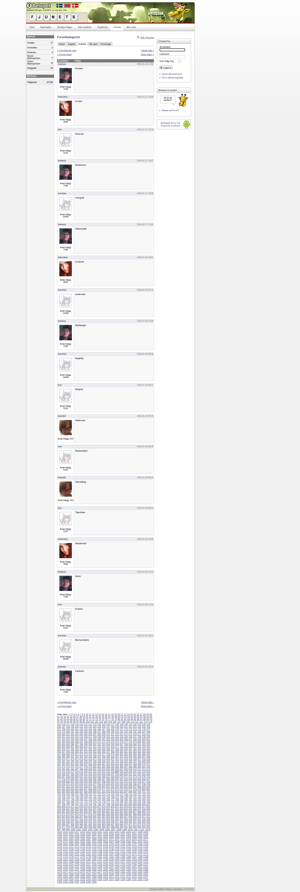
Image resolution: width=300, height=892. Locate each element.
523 (99, 772)
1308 (93, 877)
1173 (145, 854)
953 (144, 822)
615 (135, 782)
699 (135, 792)
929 (130, 819)
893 (63, 817)
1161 (76, 854)
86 (138, 719)
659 (144, 787)
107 (119, 722)
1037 (99, 834)
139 (72, 727)
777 (108, 802)
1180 (93, 857)
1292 (93, 874)
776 (103, 802)
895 (72, 817)
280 (139, 742)
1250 (128, 867)
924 (108, 819)
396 (94, 757)
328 (72, 749)
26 (138, 714)
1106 (128, 844)
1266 (128, 869)
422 (117, 759)
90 (151, 719)
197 (144, 732)
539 (77, 774)
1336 (71, 882)
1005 (101, 829)
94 (68, 722)
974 (144, 824)
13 (96, 714)
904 (112, 817)
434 (77, 762)
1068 (93, 839)
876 (81, 814)
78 (112, 719)
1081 (76, 842)
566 (103, 777)
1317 (145, 877)
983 (90, 827)
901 (99, 817)
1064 (71, 839)
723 (148, 794)
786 (148, 802)
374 (90, 754)
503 (103, 769)
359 (117, 752)
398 (103, 757)
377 (103, 754)
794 (90, 804)
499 (86, 769)
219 (148, 734)
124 (99, 724)
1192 (71, 859)
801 (121, 804)
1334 (59, 882)
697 (126, 792)
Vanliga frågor (64, 27)
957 (68, 824)
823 (126, 807)
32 (61, 717)
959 (77, 824)
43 (96, 717)
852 (68, 812)
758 (117, 799)
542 (90, 774)
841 (112, 809)
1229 (99, 864)
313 (99, 747)
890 (144, 814)
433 (72, 762)
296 (117, 744)
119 (77, 724)
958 (72, 824)
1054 (105, 837)
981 (81, 827)
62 (61, 719)
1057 (122, 837)
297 (121, 744)
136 (59, 727)
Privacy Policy (157, 889)
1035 (88, 834)
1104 (116, 844)
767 (63, 802)
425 (130, 759)
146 (103, 727)
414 (81, 759)
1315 (134, 877)
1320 (71, 879)
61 (58, 719)
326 (63, 749)
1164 (93, 854)
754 (99, 799)
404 (130, 757)
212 (117, 734)
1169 (122, 854)
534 (148, 772)
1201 (122, 859)
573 (135, 777)
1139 (134, 849)
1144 (71, 852)
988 (112, 827)
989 (117, 827)
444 (121, 762)
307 (72, 747)
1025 (122, 832)
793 (86, 804)
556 (59, 777)
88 (144, 719)
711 (94, 794)
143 (90, 727)
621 (68, 784)
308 (77, 747)
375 (94, 754)
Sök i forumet (147, 37)
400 (112, 757)
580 (72, 779)
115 (59, 724)
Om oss (177, 889)
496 (72, 769)
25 (135, 714)
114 (150, 722)
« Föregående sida (66, 50)
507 (121, 769)
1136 (116, 849)
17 (109, 714)
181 (72, 732)
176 (144, 729)
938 (77, 822)
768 (68, 802)
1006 (107, 829)
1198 (105, 859)
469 (139, 764)
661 (59, 789)
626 (90, 784)
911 (144, 817)
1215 (111, 862)
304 (59, 747)
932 (144, 819)
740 (130, 797)
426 (135, 759)
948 (121, 822)
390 (68, 757)
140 (77, 727)
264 (68, 742)
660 (148, 787)
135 (148, 724)
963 (94, 824)
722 (144, 794)
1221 (145, 862)
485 (117, 767)
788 (63, 804)
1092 (140, 842)
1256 (71, 869)
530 (130, 772)
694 (112, 792)
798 (108, 804)
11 (90, 714)
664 (72, 789)
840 (108, 809)
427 (139, 759)
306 (68, 747)
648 (94, 787)
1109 (145, 844)
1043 (134, 834)
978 (68, 827)
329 (77, 749)
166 (99, 729)
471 (148, 764)
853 (72, 812)
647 (90, 787)
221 (63, 737)
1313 (122, 877)
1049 (76, 837)
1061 (145, 837)
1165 (99, 854)
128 (117, 724)
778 (112, 802)
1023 (111, 832)
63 (65, 719)
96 (74, 722)
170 (117, 729)
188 (103, 732)
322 (139, 747)
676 (126, 789)
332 (90, 749)
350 (77, 752)
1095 (65, 844)
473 (63, 767)
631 (112, 784)
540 (81, 774)
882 (108, 814)
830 (63, 809)
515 (63, 772)
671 (103, 789)
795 (94, 804)
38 (80, 717)
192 (121, 732)
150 (121, 727)
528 (121, 772)
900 (94, 817)
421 (112, 759)
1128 (71, 849)
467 (130, 764)
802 (126, 804)
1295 (111, 874)
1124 (140, 847)
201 (68, 734)
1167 (111, 854)
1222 (59, 864)
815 (90, 807)
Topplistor (102, 27)
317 (117, 747)
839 (103, 809)
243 (68, 739)
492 (148, 767)
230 (103, 737)
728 (77, 797)
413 (77, 759)
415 (86, 759)
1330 (128, 879)
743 (144, 797)
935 (63, 822)
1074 (128, 839)
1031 (65, 834)
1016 (71, 832)
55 (135, 717)
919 (86, 819)
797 (103, 804)
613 (126, 782)
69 (84, 719)
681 (148, 789)
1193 (76, 859)
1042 (128, 834)
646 (86, 787)
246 (81, 739)
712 (99, 794)
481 (99, 767)
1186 (128, 857)
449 (144, 762)
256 (126, 739)
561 (81, 777)
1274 (82, 872)
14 (99, 714)
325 (59, 749)
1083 (88, 842)
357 (108, 752)
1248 (116, 867)
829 (59, 809)
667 (86, 789)
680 (144, 789)
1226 (82, 864)
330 (81, 749)
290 (90, 744)
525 (108, 772)
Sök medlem (84, 27)
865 (126, 812)
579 (68, 779)
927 (121, 819)
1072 (116, 839)
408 (148, 757)
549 (121, 774)
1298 (128, 874)
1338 (82, 882)
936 (68, 822)
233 (117, 737)
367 (59, 754)
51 (122, 717)
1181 (99, 857)
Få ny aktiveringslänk (172, 77)
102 (97, 722)
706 (72, 794)
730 (86, 797)
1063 (65, 839)
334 (99, 749)
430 (59, 762)
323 (144, 747)
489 (135, 767)
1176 (71, 857)
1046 (59, 837)
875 (77, 814)
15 (102, 714)
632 (117, 784)
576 (148, 777)
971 (130, 824)
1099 (88, 844)
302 (144, 744)
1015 (65, 832)
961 (86, 824)
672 (108, 789)
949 (126, 822)
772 (86, 802)
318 (121, 747)
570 (121, 777)
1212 (93, 862)
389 (63, 757)
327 (68, 749)
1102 (105, 844)
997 (59, 829)
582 (81, 779)
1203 (134, 859)
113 (146, 722)
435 (81, 762)
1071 (111, 839)
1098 (82, 844)
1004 (95, 829)
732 (94, 797)
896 (77, 817)
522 (94, 772)
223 (72, 737)
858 (94, 812)
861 (108, 812)
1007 (113, 829)
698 (130, 792)
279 (135, 742)
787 (59, 804)
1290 (82, 874)
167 (103, 729)
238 (139, 737)
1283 (134, 872)
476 (77, 767)
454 (72, 764)
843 (121, 809)
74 (100, 719)
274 (112, 742)
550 (126, 774)
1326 (105, 879)
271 (99, 742)
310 (86, 747)
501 (94, 769)
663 (68, 789)
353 (90, 752)
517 (72, 772)
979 (72, 827)
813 (81, 807)
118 (72, 724)
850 (59, 812)
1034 (82, 834)
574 (139, 777)
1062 (59, 839)
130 (126, 724)
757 (112, 799)
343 (139, 749)
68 (80, 719)
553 (139, 774)
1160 (71, 854)
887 (130, 814)
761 (130, 799)
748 (72, 799)
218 (144, 734)
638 (144, 784)
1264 (116, 869)
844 (126, 809)
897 (81, 817)
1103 (111, 844)
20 (119, 714)
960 (81, 824)
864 (121, 812)
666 (81, 789)
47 (109, 717)
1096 (71, 844)
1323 (88, 879)
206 (90, 734)
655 (126, 787)
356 (103, 752)
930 (135, 819)
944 (103, 822)
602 (77, 782)
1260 (93, 869)
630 (108, 784)
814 (86, 807)
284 (63, 744)
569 (117, 777)
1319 (65, 879)
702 (148, 792)
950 (130, 822)
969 (121, 824)
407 (144, 757)
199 (59, 734)
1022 (105, 832)
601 (72, 782)
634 (126, 784)
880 (99, 814)
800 (117, 804)
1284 (140, 872)
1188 (140, 857)
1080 (71, 842)
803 (130, 804)
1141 (145, 849)
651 (108, 787)
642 (68, 787)
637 (139, 784)
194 (130, 732)
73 (96, 719)
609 (108, 782)
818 (103, 807)
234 (121, 737)
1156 (140, 852)
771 (81, 802)
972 (135, 824)
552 (135, 774)
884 (117, 814)
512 (144, 769)
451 (59, 764)
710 (90, 794)
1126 (59, 849)
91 (58, 722)
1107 (134, 844)
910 (139, 817)
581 (77, 779)
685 (72, 792)
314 (103, 747)
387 (148, 754)
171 (121, 729)
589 (112, 779)
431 (63, 762)
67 (77, 719)
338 (117, 749)
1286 (59, 874)
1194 (82, 859)
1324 (93, 879)
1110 (59, 847)
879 (94, 814)
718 (126, 794)
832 (72, 809)
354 (94, 752)
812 (77, 807)
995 (144, 827)
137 (63, 727)
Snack (62, 44)
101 (92, 722)
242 (63, 739)
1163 (88, 854)
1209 (76, 862)
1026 (128, 832)
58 (144, 717)
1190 (59, 859)
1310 (105, 877)
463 (112, 764)
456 (81, 764)
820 (112, 807)
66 (74, 719)
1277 (99, 872)
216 (135, 734)
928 (126, 819)
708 (81, 794)
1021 (99, 832)
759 (121, 799)
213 (121, 734)
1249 (122, 867)
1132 (93, 849)
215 (130, 734)
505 (112, 769)
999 (68, 829)
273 (108, 742)
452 (63, 764)
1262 (105, 869)
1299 (134, 874)
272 (103, 742)
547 (112, 774)
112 (141, 722)
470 (144, 764)
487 (126, 767)
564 (94, 777)
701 (144, 792)
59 (147, 717)
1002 (84, 829)
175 (139, 729)
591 (121, 779)
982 (86, 827)
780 (121, 802)
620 (63, 784)
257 (130, 739)
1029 (145, 832)
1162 (82, 854)
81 (122, 719)
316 (112, 747)
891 (148, 814)
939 (81, 822)
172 (126, 729)
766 (59, 802)
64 (68, 719)
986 (103, 827)
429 (148, 759)
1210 (82, 862)
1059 (134, 837)
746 (63, 799)
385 (139, 754)
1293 (99, 874)
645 (81, 787)
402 (121, 757)
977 (63, 827)
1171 (134, 854)
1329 (122, 879)
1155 (134, 852)
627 (94, 784)
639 (148, 784)
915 (68, 819)
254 (117, 739)
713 (103, 794)
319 (126, 747)
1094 (59, 844)
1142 (59, 852)
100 (88, 722)
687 (81, 792)
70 (87, 719)
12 (93, 714)
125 (103, 724)
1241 (76, 867)
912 (148, 817)
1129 (76, 849)
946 (112, 822)
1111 (65, 847)
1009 (124, 829)
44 (100, 717)
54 (131, 717)
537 (68, 774)
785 (144, 802)
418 (99, 759)
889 (139, 814)
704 (63, 794)
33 (65, 717)
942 (94, 822)
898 (86, 817)
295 (112, 744)
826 (139, 807)
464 (117, 764)
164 (90, 729)
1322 (82, 879)
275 (117, 742)
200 (63, 734)
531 (135, 772)
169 (112, 729)
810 (68, 807)
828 (148, 807)
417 (94, 759)
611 (117, 782)
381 (121, 754)
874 (72, 814)
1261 (99, 869)
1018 (82, 832)
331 (86, 749)
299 (130, 744)
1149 (99, 852)
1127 (65, 849)
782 (130, 802)
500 (90, 769)
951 (135, 822)
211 (112, 734)
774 (94, 802)
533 (144, 772)
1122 (128, 847)
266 (77, 742)
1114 (82, 847)
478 (86, 767)
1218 (128, 862)
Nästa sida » (147, 50)
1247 (111, 867)
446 (130, 762)
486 (121, 767)
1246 (105, 867)
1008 (118, 829)
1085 (99, 842)
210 (108, 734)
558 (68, 777)
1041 (122, 834)
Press (169, 889)
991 (126, 827)
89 (147, 719)
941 (90, 822)
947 (117, 822)
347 (63, 752)
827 (144, 807)
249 (94, 739)
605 (90, 782)
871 (59, 814)
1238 (59, 867)
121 (86, 724)
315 (108, 747)
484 (112, 767)
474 (68, 767)
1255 (65, 869)
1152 (116, 852)
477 (81, 767)
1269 (145, 869)
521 (90, 772)
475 (72, 767)
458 (90, 764)
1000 (72, 829)
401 (117, 757)
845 (130, 809)
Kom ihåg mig (167, 61)
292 (99, 744)
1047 (65, 837)
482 (103, 767)
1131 (88, 849)
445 (126, 762)
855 (81, 812)
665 (77, 789)
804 (135, 804)
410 (63, 759)
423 (121, 759)
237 (135, 737)
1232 (116, 864)
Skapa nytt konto (170, 110)
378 (108, 754)
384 (135, 754)
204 (81, 734)
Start (32, 27)
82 (125, 719)
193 (126, 732)
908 (130, 817)
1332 (140, 879)
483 (108, 767)
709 (86, 794)
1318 (59, 879)
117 (68, 724)
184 (86, 732)
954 (148, 822)
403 (126, 757)
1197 (99, 859)
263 (63, 742)
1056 (116, 837)
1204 (140, 859)
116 (63, 724)
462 (108, 764)
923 (103, 819)
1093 (145, 842)
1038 (105, 834)
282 (148, 742)
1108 (140, 844)
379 (112, 754)
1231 (111, 864)
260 (144, 739)
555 (148, 774)
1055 (111, 837)
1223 (65, 864)
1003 (90, 829)
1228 (93, 864)
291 (94, 744)
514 (59, 772)
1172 (140, 854)
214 (126, 734)
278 (130, 742)
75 (103, 719)
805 (139, 804)
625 (86, 784)
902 (103, 817)
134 (144, 724)
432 (68, 762)
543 (94, 774)
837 (94, 809)
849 (148, 809)
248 (90, 739)
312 (94, 747)
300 (135, 744)
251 (103, 739)
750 (81, 799)
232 (112, 737)
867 (135, 812)
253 (112, 739)
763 (139, 799)
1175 (65, 857)
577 (59, 779)
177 (148, 729)
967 (112, 824)
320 (130, 747)
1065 (76, 839)
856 (86, 812)
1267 (134, 869)
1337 (76, 882)
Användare (165, 47)
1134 (105, 849)
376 (99, 754)
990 (121, 827)
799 (112, 804)
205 (86, 734)
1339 (88, 882)
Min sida (131, 27)
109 (128, 722)
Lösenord (164, 54)
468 (135, 764)
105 (110, 722)
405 (135, 757)
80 (119, 719)
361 (126, 752)
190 (112, 732)
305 (63, 747)
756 (108, 799)
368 (63, 754)
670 (99, 789)
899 (90, 817)
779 (117, 802)
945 (108, 822)
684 (68, 792)
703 (59, 794)
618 (148, 782)
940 (86, 822)
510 (135, 769)
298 (126, 744)
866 (130, 812)
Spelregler (45, 27)
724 (59, 797)
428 (144, 759)
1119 (111, 847)
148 (112, 727)
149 (117, 727)
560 (77, 777)
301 (139, 744)
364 (139, 752)
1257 (76, 869)
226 (86, 737)
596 (144, 779)
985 (99, 827)
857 (90, 812)
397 (99, 757)
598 (59, 782)
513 (148, 769)
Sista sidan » (147, 54)
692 (103, 792)
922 (99, 819)
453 (68, 764)
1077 (145, 839)
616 (139, 782)
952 (139, 822)
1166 (105, 854)
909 (135, 817)
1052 (93, 837)
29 (147, 714)
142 (86, 727)
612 (121, 782)
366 (148, 752)
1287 (65, 874)
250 (99, 739)
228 (94, 737)
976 (59, 827)
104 (106, 722)
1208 (71, 862)
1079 (65, 842)
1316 (140, 877)
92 (61, 722)
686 (77, 792)
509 (130, 769)
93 (65, 722)
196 (139, 732)
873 (68, 814)
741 (135, 797)
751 (86, 799)
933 (148, 819)
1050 (82, 837)
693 (108, 792)
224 (77, 737)
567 (108, 777)
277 (126, 742)
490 (139, 767)
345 (148, 749)
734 (103, 797)
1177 (76, 857)
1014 (59, 832)
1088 (116, 842)
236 (130, 737)
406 (139, 757)
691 (99, 792)
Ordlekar (82, 44)
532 (139, 772)
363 (135, 752)
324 (148, 747)
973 (139, 824)
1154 (128, 852)
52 (125, 717)
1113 (76, 847)
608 (103, 782)
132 (135, 724)
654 (121, 787)
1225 (76, 864)
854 (77, 812)
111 (137, 722)
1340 (93, 882)
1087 (111, 842)
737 (117, 797)
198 (148, 732)
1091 (134, 842)
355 (99, 752)
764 (144, 799)
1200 (116, 859)
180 (68, 732)
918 (81, 819)
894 (68, 817)
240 (148, 737)
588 (108, 779)
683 (63, 792)
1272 (71, 872)
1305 (76, 877)
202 (72, 734)
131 (130, 724)
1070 (105, 839)
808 (59, 807)
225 (81, 737)
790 (72, 804)
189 (108, 732)
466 (126, 764)
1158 (59, 854)
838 (99, 809)
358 (112, 752)
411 (68, 759)
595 (139, 779)
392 (77, 757)
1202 (128, 859)
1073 (122, 839)
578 (63, 779)
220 (59, 737)
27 (141, 714)
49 (116, 717)
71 (90, 719)
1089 (122, 842)
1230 (105, 864)
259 (139, 739)
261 (148, 739)
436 (86, 762)
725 (63, 797)
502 (99, 769)
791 (77, 804)
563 (90, 777)
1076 (140, 839)
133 (139, 724)
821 (117, 807)
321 (135, 747)
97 (77, 722)
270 (94, 742)
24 (131, 714)
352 (86, 752)
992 (130, 827)
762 (135, 799)
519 (81, 772)
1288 (71, 874)
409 (59, 759)
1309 (99, 877)
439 (99, 762)
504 (108, 769)
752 (90, 799)
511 (139, 769)
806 (144, 804)
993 (135, 827)
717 (121, 794)
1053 (99, 837)
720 (135, 794)
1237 (145, 864)
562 (86, 777)
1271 (65, 872)
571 (126, 777)
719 (130, 794)
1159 (65, 854)
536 (63, 774)
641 (63, 787)
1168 (116, 854)
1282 (128, 872)
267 (81, 742)
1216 (116, 862)
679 (139, 789)
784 (139, 802)
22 (125, 714)
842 (117, 809)
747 (68, 799)
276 (121, 742)
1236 (140, 864)
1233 (122, 864)
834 (81, 809)
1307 (88, 877)
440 (103, 762)
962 (90, 824)
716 (117, 794)
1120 (116, 847)
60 (151, 717)
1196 (93, 859)
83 (128, 719)
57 (141, 717)
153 (135, 727)
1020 (93, 832)
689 (90, 792)
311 (90, 747)
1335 (65, 882)
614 (130, 782)
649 (99, 787)
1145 (76, 852)
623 (77, 784)
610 (112, 782)
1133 (99, 849)
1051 (88, 837)
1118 (105, 847)
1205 (145, 859)
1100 (93, 844)
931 (139, 819)
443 (117, 762)
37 (77, 717)
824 (130, 807)
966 (108, 824)
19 (115, 714)
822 (121, 807)
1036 (93, 834)
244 (72, 739)
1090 (128, 842)
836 (90, 809)
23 (128, 714)
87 (141, 719)
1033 (76, 834)
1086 (105, 842)
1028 (140, 832)
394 (86, 757)
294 (108, 744)
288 (81, 744)
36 (74, 717)
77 (109, 719)
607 (99, 782)
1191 (65, 859)
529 (126, 772)
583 (86, 779)
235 (126, 737)
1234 (128, 864)
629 (103, 784)
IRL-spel (93, 44)
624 (81, 784)
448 (139, 762)
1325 (99, 879)
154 (139, 727)
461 (103, 764)
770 (77, 802)
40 (87, 717)
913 (59, 819)
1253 (145, 867)
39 (84, 717)
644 (77, 787)
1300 (140, 874)
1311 (111, 877)
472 (59, 767)
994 (139, 827)
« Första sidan (64, 54)
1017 (76, 832)
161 (77, 729)
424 (126, 759)
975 (148, 824)
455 (77, 764)
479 (90, 767)
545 (103, 774)
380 (117, 754)
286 (72, 744)
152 (130, 727)
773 (90, 802)
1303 (65, 877)
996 (148, 827)
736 (112, 797)
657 (135, 787)
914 (63, 819)
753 (94, 799)
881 (103, 814)
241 (59, 739)
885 (121, 814)
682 (59, 792)
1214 (105, 862)
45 (103, 717)
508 (126, 769)
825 (135, 807)
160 (72, 729)
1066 (82, 839)
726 (68, 797)
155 (144, 727)
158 (63, 729)
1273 (76, 872)
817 (99, 807)
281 (144, 742)
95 (71, 722)
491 (144, 767)
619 (59, 784)
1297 (122, 874)
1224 (71, 864)
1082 (82, 842)
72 (93, 719)
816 (94, 807)
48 (112, 717)
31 (58, 717)
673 (112, 789)
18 (112, 714)
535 (59, 774)
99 (84, 722)
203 (77, 734)
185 (90, 732)
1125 (145, 847)
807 (148, 804)
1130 (82, 849)
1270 (59, 872)
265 (72, 742)
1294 (105, 874)
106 (114, 722)
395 (90, 757)
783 (135, 802)
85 (135, 719)
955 (59, 824)
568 (112, 777)
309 (81, 747)
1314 (128, 877)
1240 (71, 867)
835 (86, 809)
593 (130, 779)
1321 (76, 879)
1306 (82, 877)
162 (81, 729)
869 (144, 812)
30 (150, 714)
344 (144, 749)
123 (94, 724)
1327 (111, 879)
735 (108, 797)
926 (117, 819)
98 (80, 722)
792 (81, 804)
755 (103, 799)
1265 (122, 869)
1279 (111, 872)
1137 (122, 849)
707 (77, 794)
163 (86, 729)
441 (108, 762)
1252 (140, 867)
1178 (82, 857)
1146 (82, 852)
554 (144, 774)
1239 (65, 867)
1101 (99, 844)
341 (130, 749)
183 (81, 732)
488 (130, 767)
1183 (111, 857)
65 (71, 719)
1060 (140, 837)
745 (59, 799)
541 (86, 774)
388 (59, 757)
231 (108, 737)
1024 (116, 832)
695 (117, 792)
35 (71, 717)
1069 (99, 839)
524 (103, 772)
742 (139, 797)
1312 (116, 877)
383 (130, 754)
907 (126, 817)
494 (63, 769)
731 (90, 797)
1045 (145, 834)
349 (72, 752)
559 (72, 777)
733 (99, 797)
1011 (136, 829)
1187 (134, 857)
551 (130, 774)
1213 (99, 862)
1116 (93, 847)
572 (130, 777)
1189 (145, 857)
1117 (99, 847)
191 (117, 732)
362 (130, 752)
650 (103, 787)
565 (99, 777)
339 (121, 749)
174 (135, 729)
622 (72, 784)
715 (112, 794)
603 (81, 782)
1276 (93, 872)
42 (93, 717)
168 (108, 729)
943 (99, 822)
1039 (111, 834)
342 (135, 749)
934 (59, 822)
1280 (116, 872)
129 (121, 724)
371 (77, 754)
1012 (141, 829)
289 (86, 744)
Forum (117, 27)
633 (121, 784)
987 (108, 827)
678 (135, 789)
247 (86, 739)
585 (94, 779)
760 (126, 799)
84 (131, 719)
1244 (93, 867)
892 (59, 817)
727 (72, 797)
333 (94, 749)
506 (117, 769)
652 (112, 787)
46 (106, 717)
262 (59, 742)
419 (103, 759)
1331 (134, 879)
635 (130, 784)
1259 (88, 869)
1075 (134, 839)
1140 (140, 849)
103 (101, 722)
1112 (71, 847)
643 (72, 787)
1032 (71, 834)
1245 (99, 867)
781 (126, 802)
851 (63, 812)
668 (90, 789)
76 (106, 719)
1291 (88, 874)
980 (77, 827)
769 (72, 802)
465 (121, 764)
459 (94, 764)
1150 (105, 852)
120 (81, 724)
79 (116, 719)
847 (139, 809)
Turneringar (105, 44)
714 (108, 794)
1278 (105, 872)
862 (112, 812)
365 (144, 752)
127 (112, 724)
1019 (88, 832)
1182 (105, 857)
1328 (116, 879)
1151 (111, 852)
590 (117, 779)
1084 (93, 842)
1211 (88, 862)
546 (108, 774)
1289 (76, 874)
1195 (88, 859)
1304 (71, 877)
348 (68, 752)
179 (63, 732)
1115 (88, 847)
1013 (147, 829)
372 (81, 754)
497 (77, 769)
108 (123, 722)
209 (103, 734)
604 (86, 782)
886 (126, 814)
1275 (88, 872)
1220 (140, 862)
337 (112, 749)
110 (132, 722)
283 (59, 744)
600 (68, 782)
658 (139, 787)
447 (135, 762)
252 (108, 739)
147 (108, 727)
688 (86, 792)
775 (99, 802)
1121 (122, 847)
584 (90, 779)
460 (99, 764)
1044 (140, 834)
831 (68, 809)
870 (148, 812)
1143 (65, 852)
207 (94, 734)
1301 (145, 874)
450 (148, 762)
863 (117, 812)
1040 (116, 834)
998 (63, 829)
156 (148, 727)
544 (99, 774)
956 (63, 824)
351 (81, 752)
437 (90, 762)
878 (90, 814)
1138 (128, 849)
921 (94, 819)
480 (94, 767)
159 (68, 729)
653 (117, 787)
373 (86, 754)
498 (81, 769)
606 (94, 782)
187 (99, 732)
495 (68, 769)
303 (148, 744)
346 (59, 752)
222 (68, 737)
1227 (88, 864)
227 (90, 737)
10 (87, 714)
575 (144, 777)
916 (72, 819)
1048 (71, 837)
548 (117, 774)
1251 (134, 867)
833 (77, 809)
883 (112, 814)
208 (99, 734)
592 (126, 779)
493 (59, 769)
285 (68, 744)
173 (130, 729)
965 (103, 824)
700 (139, 792)
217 (139, 734)
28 (144, 714)
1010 (130, 829)
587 (103, 779)
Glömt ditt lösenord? (172, 74)
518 (77, 772)
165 (94, 729)
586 (99, 779)
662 (63, 789)
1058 (128, 837)
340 (126, 749)
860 (103, 812)
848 (144, 809)
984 (94, 827)
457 (86, 764)
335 (103, 749)
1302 (59, 877)
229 (99, 737)
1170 (128, 854)
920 (90, 819)
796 (99, 804)
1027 (134, 832)
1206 (59, 862)
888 (135, 814)
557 (63, 777)
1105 (122, 844)
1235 (134, 864)
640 (59, 787)
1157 (145, 852)
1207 (65, 862)
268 (86, 742)
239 (144, 737)
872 (63, 814)
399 (108, 757)
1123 (134, 847)
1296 (116, 874)
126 (108, 724)
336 (108, 749)
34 (68, 717)
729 (81, 797)
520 (86, 772)
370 (72, 754)
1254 (59, 869)
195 (135, 732)
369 (68, 754)
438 (94, 762)
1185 (122, 857)
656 (130, 787)
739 (126, 797)
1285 (145, 872)
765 (148, 799)
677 (130, 789)
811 (72, 807)
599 (63, 782)
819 (108, 807)
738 (121, 797)
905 (117, 817)
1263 (111, 869)
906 (121, 817)
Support (71, 44)
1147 (88, 852)
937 (72, 822)
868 (139, 812)
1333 (145, 879)
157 (59, 729)
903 (108, 817)
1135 (111, 849)
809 (63, 807)
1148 (93, 852)
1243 (88, 867)
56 (138, 717)
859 (99, 812)
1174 (59, 857)
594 (135, 779)
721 (139, 794)
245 (77, 739)
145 (99, 727)
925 (112, 819)
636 (135, 784)
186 (94, 732)
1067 (88, 839)
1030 (59, 834)
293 (103, 744)
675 (121, 789)
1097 (76, 844)
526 (112, 772)
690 (94, 792)
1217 (122, 862)
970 (126, 824)
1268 (140, 869)
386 (144, 754)
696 (121, 792)
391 (72, 757)
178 (59, 732)
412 (72, 759)
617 (144, 782)
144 (94, 727)
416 (90, 759)
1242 (82, 867)
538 (72, 774)
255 (121, 739)
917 (77, 819)
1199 (111, 859)
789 (68, 804)
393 (81, 757)
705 (68, 794)
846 (135, 809)
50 (119, 717)
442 (112, 762)
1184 (116, 857)
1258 (82, 869)
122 (90, 724)
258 (135, 739)
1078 (59, 842)
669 (94, 789)
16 (106, 714)
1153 (122, 852)
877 (86, 814)
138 (68, 727)
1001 (78, 829)
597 (148, 779)
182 (77, 732)
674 (117, 789)
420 (108, 759)
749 (77, 799)
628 (99, 784)
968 (117, 824)
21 (122, 714)
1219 (134, 862)
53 (128, 717)
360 (121, 752)
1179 (88, 857)
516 (68, 772)
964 (99, 824)
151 (126, 727)
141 (81, 727)
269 (90, 742)
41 (90, 717)
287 (77, 744)
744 (148, 797)
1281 (122, 872)
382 (126, 754)
